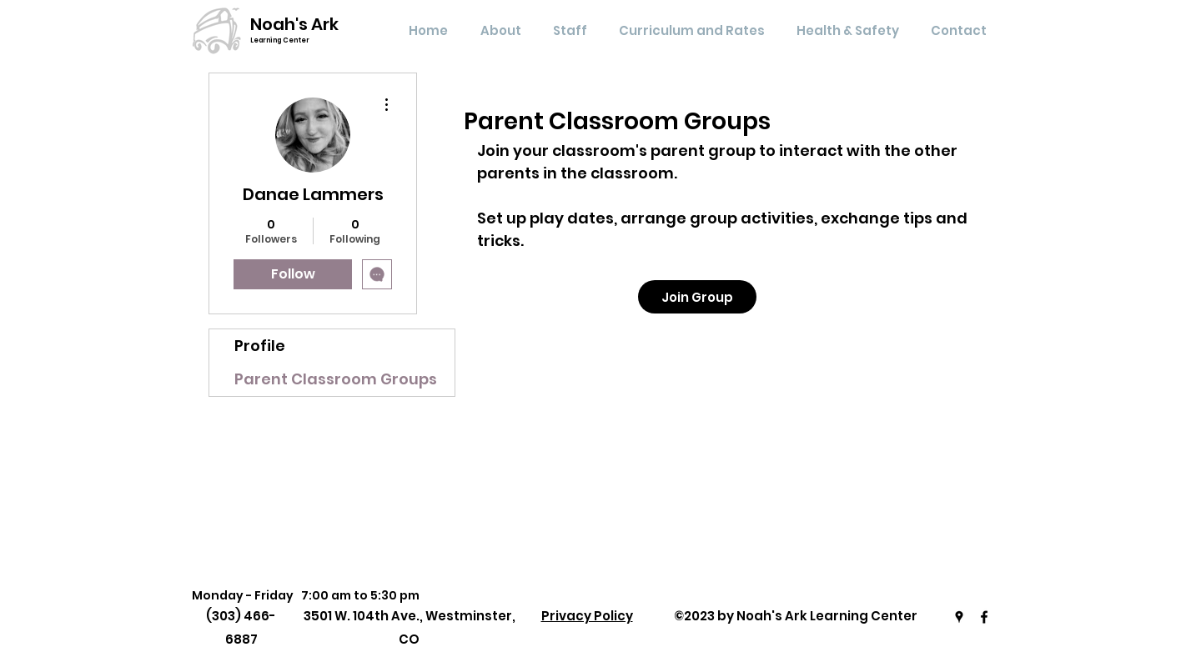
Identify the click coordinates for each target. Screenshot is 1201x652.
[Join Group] (697, 296)
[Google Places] (959, 617)
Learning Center (279, 40)
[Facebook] (984, 617)
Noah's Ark (294, 24)
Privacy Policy (587, 615)
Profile (259, 345)
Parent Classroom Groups (335, 379)
